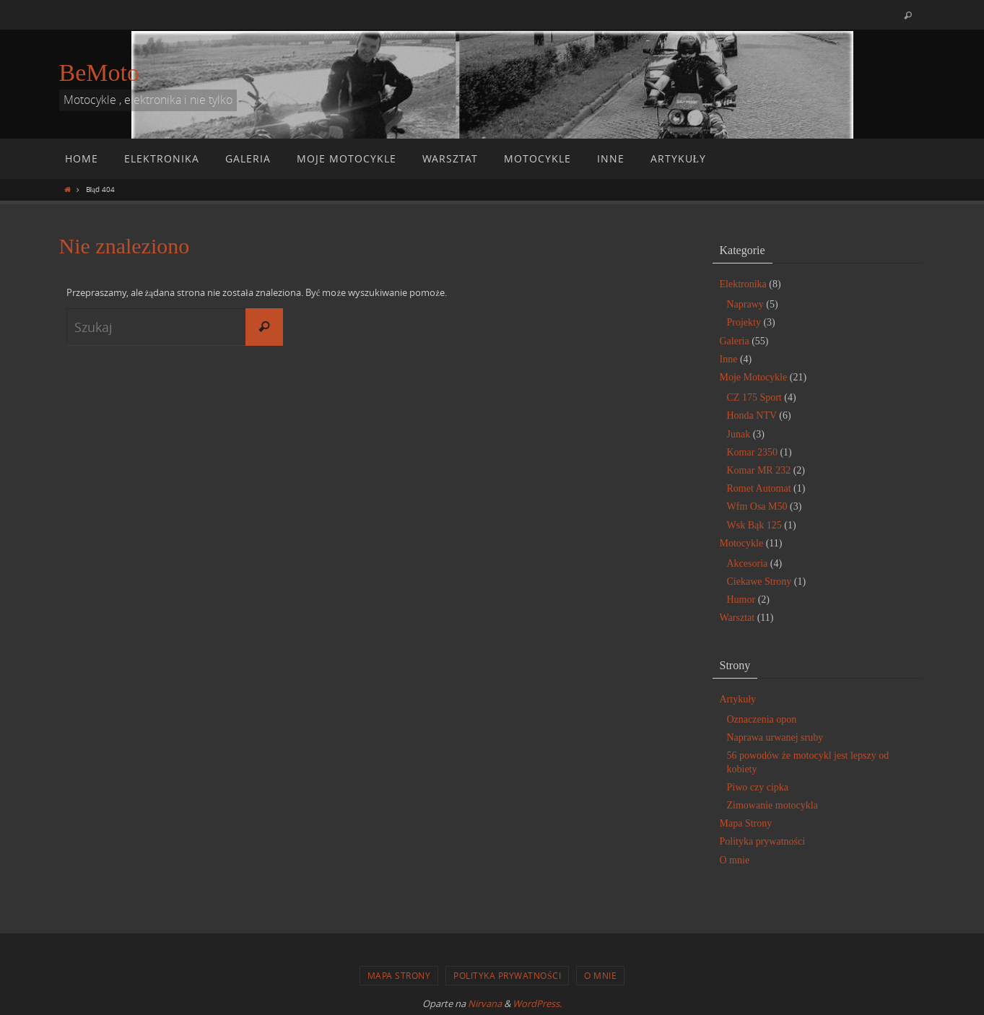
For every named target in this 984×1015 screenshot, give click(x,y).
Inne (729, 359)
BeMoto (99, 72)
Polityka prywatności (763, 841)
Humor (741, 599)
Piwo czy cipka (758, 787)
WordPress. (537, 1003)
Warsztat (737, 617)
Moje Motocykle (754, 377)
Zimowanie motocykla (772, 805)
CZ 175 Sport (754, 397)
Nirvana (485, 1003)
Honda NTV (752, 415)
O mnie (735, 860)
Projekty (744, 322)
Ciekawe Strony (759, 581)
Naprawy (745, 304)
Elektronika (743, 284)
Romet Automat (759, 488)
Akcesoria (747, 563)
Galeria (734, 341)
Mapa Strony (746, 823)
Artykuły (738, 699)
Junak (739, 434)
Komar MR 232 (759, 470)
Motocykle (742, 543)
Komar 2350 (752, 452)
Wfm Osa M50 (757, 506)
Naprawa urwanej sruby (775, 737)
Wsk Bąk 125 (754, 525)
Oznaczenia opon (762, 719)
